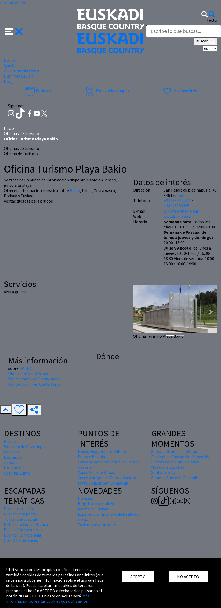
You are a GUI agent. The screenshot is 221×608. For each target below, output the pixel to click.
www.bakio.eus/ (177, 216)
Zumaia (10, 462)
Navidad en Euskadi (168, 467)
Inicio (9, 128)
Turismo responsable (97, 524)
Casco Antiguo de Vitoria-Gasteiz (107, 477)
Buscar (205, 41)
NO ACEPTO (188, 576)
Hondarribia (15, 467)
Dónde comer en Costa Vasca (34, 378)
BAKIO (25, 368)
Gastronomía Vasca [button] (21, 70)
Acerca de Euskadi (93, 508)
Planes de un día (18, 508)
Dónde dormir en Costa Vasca (34, 384)
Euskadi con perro (20, 513)
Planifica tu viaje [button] (19, 76)
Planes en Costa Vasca (28, 373)
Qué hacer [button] (13, 65)
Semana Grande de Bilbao (174, 451)
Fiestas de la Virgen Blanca (175, 462)
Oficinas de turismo (21, 133)
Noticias (85, 498)
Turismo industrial (20, 519)
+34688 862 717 (177, 200)
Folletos (37, 90)
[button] (14, 30)
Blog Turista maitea (96, 503)
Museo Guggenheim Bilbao (102, 451)
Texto (211, 20)
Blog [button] (8, 81)
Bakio (75, 190)
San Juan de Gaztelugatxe (27, 446)
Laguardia (13, 457)
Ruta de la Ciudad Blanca (26, 524)
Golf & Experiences (21, 540)
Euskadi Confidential (22, 535)
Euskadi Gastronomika (24, 529)
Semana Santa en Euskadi (174, 477)
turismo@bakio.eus (181, 211)
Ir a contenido (12, 2)
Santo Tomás (163, 472)
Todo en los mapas (106, 90)
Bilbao (10, 441)
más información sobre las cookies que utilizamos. (47, 598)
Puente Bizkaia (91, 456)
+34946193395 (176, 205)
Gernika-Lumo (17, 473)
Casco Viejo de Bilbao (97, 472)
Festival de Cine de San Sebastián (180, 456)
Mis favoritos (179, 90)
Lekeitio (11, 451)
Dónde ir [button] (11, 60)
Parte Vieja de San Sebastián (103, 483)
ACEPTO (138, 576)
